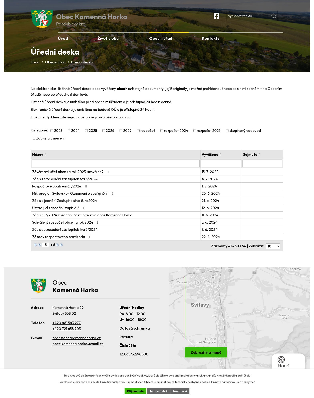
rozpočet (147, 135)
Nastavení (181, 391)
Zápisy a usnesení (50, 143)
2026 (110, 135)
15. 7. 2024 (210, 176)
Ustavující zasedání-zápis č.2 (59, 212)
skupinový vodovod (245, 135)
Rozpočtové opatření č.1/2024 (60, 190)
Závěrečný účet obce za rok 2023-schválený (71, 176)
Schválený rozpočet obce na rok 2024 (66, 227)
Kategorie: (39, 134)
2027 (127, 135)
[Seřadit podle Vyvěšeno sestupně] (221, 160)
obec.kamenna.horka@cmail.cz (77, 348)
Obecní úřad (55, 67)
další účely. (244, 375)
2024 (75, 135)
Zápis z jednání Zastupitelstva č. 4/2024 (64, 205)
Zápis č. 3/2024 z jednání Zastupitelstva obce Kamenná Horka (82, 219)
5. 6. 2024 (210, 227)
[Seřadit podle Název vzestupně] (45, 158)
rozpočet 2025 (208, 135)
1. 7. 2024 (209, 190)
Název (37, 159)
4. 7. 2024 (210, 183)
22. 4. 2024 (211, 241)
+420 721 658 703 (66, 332)
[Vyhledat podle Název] (116, 168)
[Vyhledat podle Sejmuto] (262, 168)
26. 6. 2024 (211, 198)
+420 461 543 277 (66, 327)
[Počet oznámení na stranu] (273, 249)
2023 (58, 135)
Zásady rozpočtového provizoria (62, 241)
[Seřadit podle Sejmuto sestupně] (260, 160)
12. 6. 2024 (211, 212)
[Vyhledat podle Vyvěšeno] (221, 168)
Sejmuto (250, 159)
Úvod (35, 67)
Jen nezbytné (158, 391)
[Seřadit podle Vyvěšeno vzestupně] (221, 158)
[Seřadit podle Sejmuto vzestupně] (260, 158)
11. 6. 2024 (210, 219)
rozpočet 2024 (176, 135)
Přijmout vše (134, 391)
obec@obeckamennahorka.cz (76, 342)
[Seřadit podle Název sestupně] (45, 160)
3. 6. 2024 (210, 234)
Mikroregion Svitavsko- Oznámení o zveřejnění (73, 198)
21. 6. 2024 (211, 205)
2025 (93, 135)
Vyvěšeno (210, 159)
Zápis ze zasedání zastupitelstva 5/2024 (65, 183)
